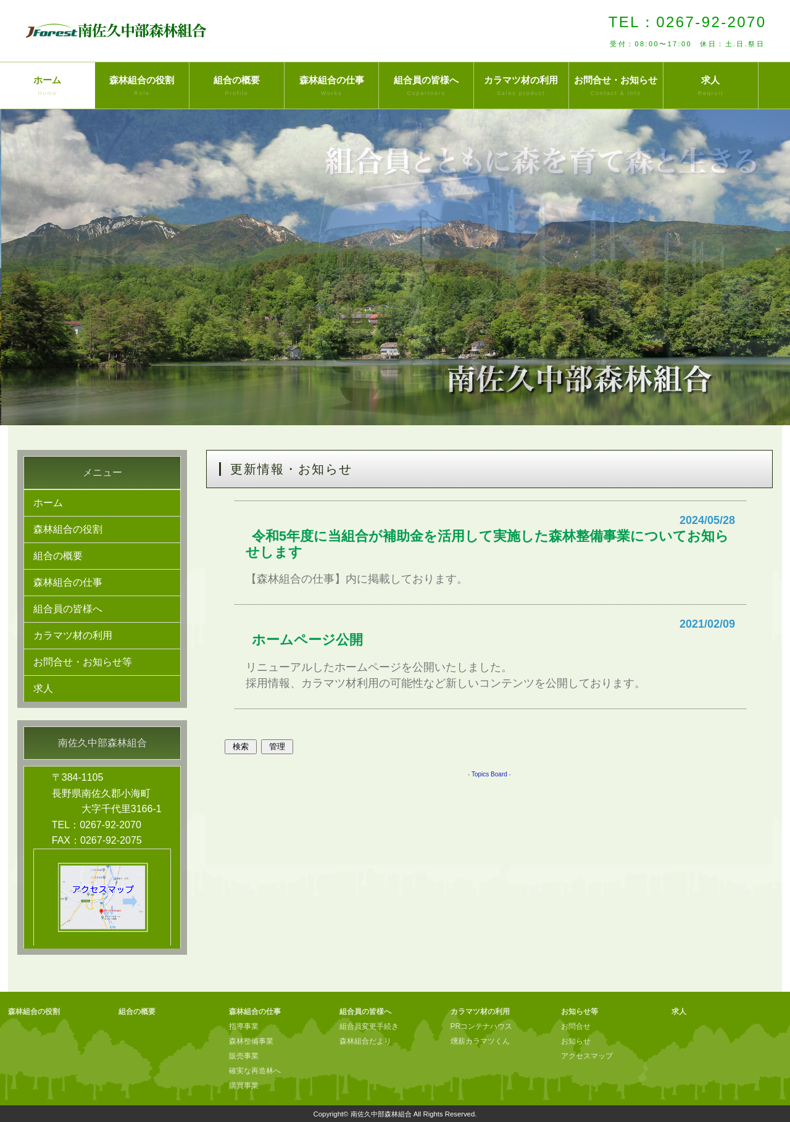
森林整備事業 (251, 1041)
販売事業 (244, 1056)
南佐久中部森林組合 (381, 1114)
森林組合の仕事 (332, 87)
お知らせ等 (579, 1011)
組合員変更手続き (369, 1026)
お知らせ (576, 1041)
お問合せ (576, 1026)
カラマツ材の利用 (521, 87)
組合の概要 (236, 87)
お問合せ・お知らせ (616, 87)
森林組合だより (365, 1041)
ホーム (47, 87)
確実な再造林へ (255, 1070)
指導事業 (244, 1026)
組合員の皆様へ (426, 87)
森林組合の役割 (142, 87)
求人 (710, 87)
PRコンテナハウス (482, 1026)
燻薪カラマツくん (480, 1041)
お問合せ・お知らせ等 (82, 662)
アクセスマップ (587, 1056)
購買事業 (244, 1085)
